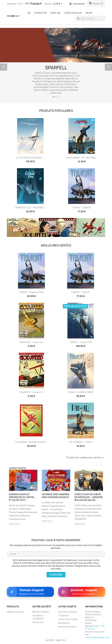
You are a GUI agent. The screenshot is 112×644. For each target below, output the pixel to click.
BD (29, 12)
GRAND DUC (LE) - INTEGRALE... (30, 207)
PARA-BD (55, 12)
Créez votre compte (68, 619)
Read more (14, 523)
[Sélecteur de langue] (36, 4)
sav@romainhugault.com (97, 637)
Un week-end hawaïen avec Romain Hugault (55, 496)
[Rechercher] (90, 18)
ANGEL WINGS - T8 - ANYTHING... (81, 157)
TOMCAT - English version (31, 292)
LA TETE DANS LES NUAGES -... (30, 157)
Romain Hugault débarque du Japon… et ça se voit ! (22, 497)
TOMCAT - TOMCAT (81, 207)
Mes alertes (64, 623)
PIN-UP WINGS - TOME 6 (80, 442)
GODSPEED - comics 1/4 (31, 392)
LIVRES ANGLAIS (73, 12)
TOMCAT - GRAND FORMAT (80, 392)
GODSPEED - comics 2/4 (31, 342)
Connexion (63, 615)
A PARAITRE (40, 12)
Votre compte (67, 606)
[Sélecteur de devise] (58, 4)
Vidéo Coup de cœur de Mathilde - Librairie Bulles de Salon (89, 497)
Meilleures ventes (15, 611)
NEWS (88, 12)
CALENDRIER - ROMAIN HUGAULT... (31, 442)
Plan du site (38, 622)
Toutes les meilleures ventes (85, 457)
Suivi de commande (67, 611)
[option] (56, 64)
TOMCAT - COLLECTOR (80, 342)
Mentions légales (40, 611)
